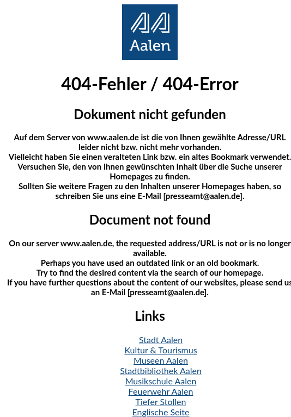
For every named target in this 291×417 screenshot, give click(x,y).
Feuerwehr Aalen (161, 391)
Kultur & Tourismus (160, 350)
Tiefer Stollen (161, 401)
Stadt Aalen (161, 339)
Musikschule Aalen (161, 381)
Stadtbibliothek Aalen (161, 370)
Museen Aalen (161, 360)
